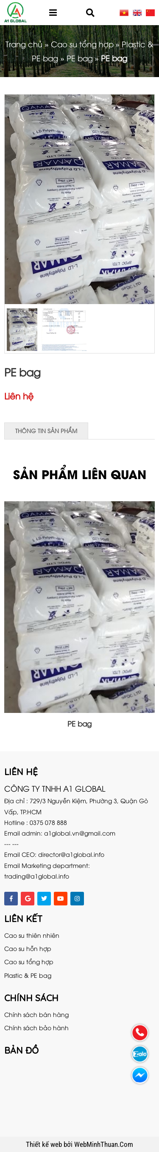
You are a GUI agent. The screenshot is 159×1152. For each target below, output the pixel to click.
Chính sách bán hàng (36, 1014)
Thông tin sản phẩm (46, 430)
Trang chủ (24, 43)
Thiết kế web (45, 1144)
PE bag (80, 57)
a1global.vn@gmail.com (79, 833)
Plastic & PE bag (27, 975)
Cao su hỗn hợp (27, 948)
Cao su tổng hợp (82, 43)
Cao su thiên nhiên (31, 935)
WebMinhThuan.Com (103, 1144)
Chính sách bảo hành (36, 1027)
